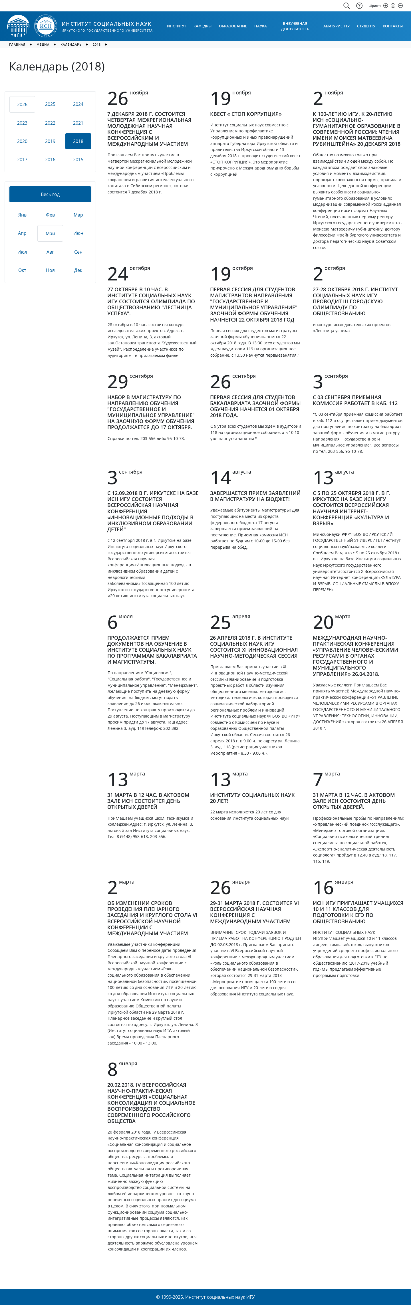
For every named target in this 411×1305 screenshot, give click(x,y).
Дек (78, 270)
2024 (78, 104)
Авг (50, 252)
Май (50, 233)
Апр (22, 233)
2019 (50, 141)
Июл (22, 252)
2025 (50, 104)
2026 (22, 104)
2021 (78, 123)
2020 (22, 141)
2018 (97, 44)
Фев (50, 215)
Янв (22, 215)
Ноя (50, 270)
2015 (78, 159)
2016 (50, 159)
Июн (78, 233)
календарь (71, 44)
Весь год (50, 194)
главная (17, 44)
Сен (78, 252)
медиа (43, 44)
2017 (22, 159)
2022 (50, 123)
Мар (78, 215)
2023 (22, 123)
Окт (22, 270)
